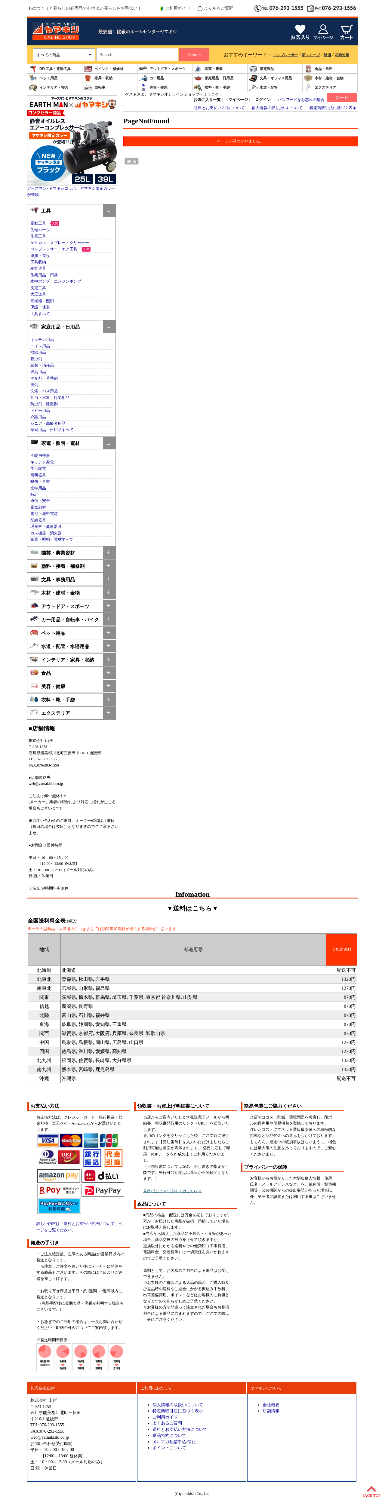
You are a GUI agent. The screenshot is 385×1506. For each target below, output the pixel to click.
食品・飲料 (318, 69)
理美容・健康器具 (46, 527)
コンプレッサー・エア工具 (53, 249)
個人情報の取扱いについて (177, 1404)
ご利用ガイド (174, 8)
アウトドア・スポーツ (162, 69)
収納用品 (38, 372)
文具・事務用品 (52, 579)
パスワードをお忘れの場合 (301, 100)
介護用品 (38, 417)
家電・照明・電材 (55, 442)
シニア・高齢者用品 (48, 423)
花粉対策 (342, 55)
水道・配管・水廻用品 (59, 646)
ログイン (263, 100)
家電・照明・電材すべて (51, 539)
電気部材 (38, 507)
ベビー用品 (40, 411)
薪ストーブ (311, 55)
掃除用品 (38, 352)
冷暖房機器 (40, 456)
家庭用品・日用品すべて (51, 430)
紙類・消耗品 (42, 365)
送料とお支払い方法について (219, 108)
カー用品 (151, 78)
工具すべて (40, 314)
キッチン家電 (42, 462)
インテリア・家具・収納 (62, 659)
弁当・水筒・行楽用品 (49, 398)
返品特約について (169, 1435)
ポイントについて (169, 1447)
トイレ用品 (40, 346)
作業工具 (38, 236)
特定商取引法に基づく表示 (333, 108)
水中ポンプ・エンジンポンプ (55, 281)
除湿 (327, 55)
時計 (34, 494)
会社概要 (271, 1404)
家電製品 (261, 69)
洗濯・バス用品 (44, 391)
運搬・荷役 (40, 256)
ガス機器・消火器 (46, 533)
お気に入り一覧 (207, 100)
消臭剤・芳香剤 (44, 378)
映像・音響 (40, 481)
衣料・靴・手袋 (212, 87)
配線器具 (38, 520)
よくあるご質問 (215, 8)
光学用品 (38, 488)
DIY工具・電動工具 (50, 69)
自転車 (94, 87)
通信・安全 (40, 501)
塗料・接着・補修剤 (57, 565)
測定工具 (38, 288)
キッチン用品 (42, 340)
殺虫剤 (36, 359)
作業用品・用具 (44, 275)
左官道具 (38, 268)
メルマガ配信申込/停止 (174, 1441)
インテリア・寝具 (48, 87)
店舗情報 (271, 1410)
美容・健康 (153, 87)
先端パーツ (40, 230)
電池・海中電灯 (44, 514)
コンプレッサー (285, 55)
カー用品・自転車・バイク (64, 619)
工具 (40, 210)
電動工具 (38, 223)
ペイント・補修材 (103, 69)
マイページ (238, 100)
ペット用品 (43, 78)
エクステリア (320, 87)
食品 (40, 672)
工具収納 (38, 262)
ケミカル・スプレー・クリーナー (59, 243)
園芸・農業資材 (52, 552)
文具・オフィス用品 (270, 78)
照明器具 (38, 475)
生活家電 (38, 469)
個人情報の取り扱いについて (277, 108)
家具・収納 (98, 78)
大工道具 (38, 294)
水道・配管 (263, 87)
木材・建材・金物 (323, 78)
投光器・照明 (42, 301)
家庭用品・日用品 (213, 78)
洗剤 (34, 385)
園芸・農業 (208, 69)
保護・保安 (40, 307)
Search (194, 55)
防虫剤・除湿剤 (44, 404)
